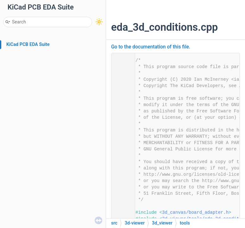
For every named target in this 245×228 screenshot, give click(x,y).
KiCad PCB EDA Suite (28, 44)
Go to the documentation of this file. (150, 47)
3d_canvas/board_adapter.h (195, 212)
